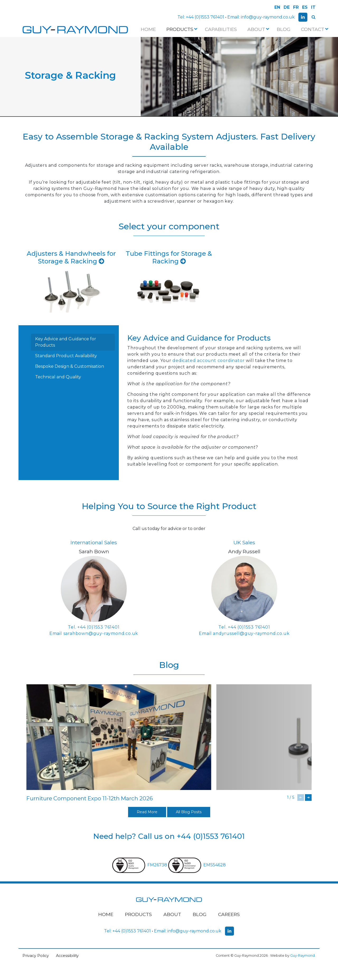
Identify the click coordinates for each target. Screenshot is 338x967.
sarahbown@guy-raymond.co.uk (100, 633)
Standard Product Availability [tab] (66, 355)
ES (305, 7)
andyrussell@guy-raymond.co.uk (251, 633)
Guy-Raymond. (303, 955)
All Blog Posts (188, 812)
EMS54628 (197, 864)
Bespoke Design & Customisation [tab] (69, 366)
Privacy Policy (35, 955)
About (257, 29)
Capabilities (221, 29)
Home (148, 29)
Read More (147, 812)
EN (277, 7)
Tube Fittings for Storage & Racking (169, 257)
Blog (283, 29)
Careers (229, 914)
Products (181, 29)
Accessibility (67, 955)
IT (313, 7)
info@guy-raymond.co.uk (268, 17)
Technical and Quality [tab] (58, 376)
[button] (308, 797)
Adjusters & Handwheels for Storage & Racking (71, 257)
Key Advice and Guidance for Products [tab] (65, 342)
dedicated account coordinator (208, 360)
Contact (314, 29)
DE (287, 7)
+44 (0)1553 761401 (205, 17)
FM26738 (140, 864)
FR (296, 7)
